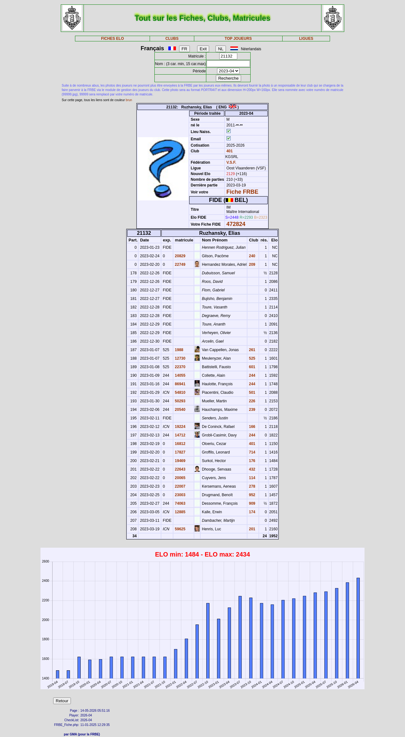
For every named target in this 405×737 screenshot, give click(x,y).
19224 (179, 426)
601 (251, 367)
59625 (179, 529)
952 (251, 495)
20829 (179, 256)
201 (251, 529)
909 (251, 503)
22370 (179, 367)
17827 (179, 452)
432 (251, 469)
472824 (235, 224)
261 (251, 350)
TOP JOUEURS (238, 38)
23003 (179, 495)
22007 (179, 486)
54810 (179, 392)
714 (251, 452)
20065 (179, 478)
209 (251, 264)
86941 (179, 384)
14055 (179, 375)
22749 (179, 264)
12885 (179, 512)
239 (251, 409)
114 (251, 478)
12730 (179, 358)
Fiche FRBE (242, 192)
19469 (179, 461)
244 (251, 375)
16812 (179, 444)
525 (251, 358)
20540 (179, 409)
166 (251, 426)
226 (251, 401)
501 (251, 392)
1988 (178, 350)
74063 (179, 503)
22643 (179, 469)
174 (251, 512)
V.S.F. (231, 162)
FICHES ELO (112, 38)
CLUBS (171, 38)
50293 (179, 401)
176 (251, 461)
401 (229, 151)
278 (251, 486)
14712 (179, 435)
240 (251, 256)
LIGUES (306, 38)
